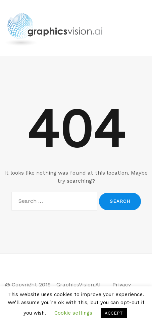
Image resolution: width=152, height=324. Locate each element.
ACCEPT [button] (114, 313)
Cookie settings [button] (73, 313)
